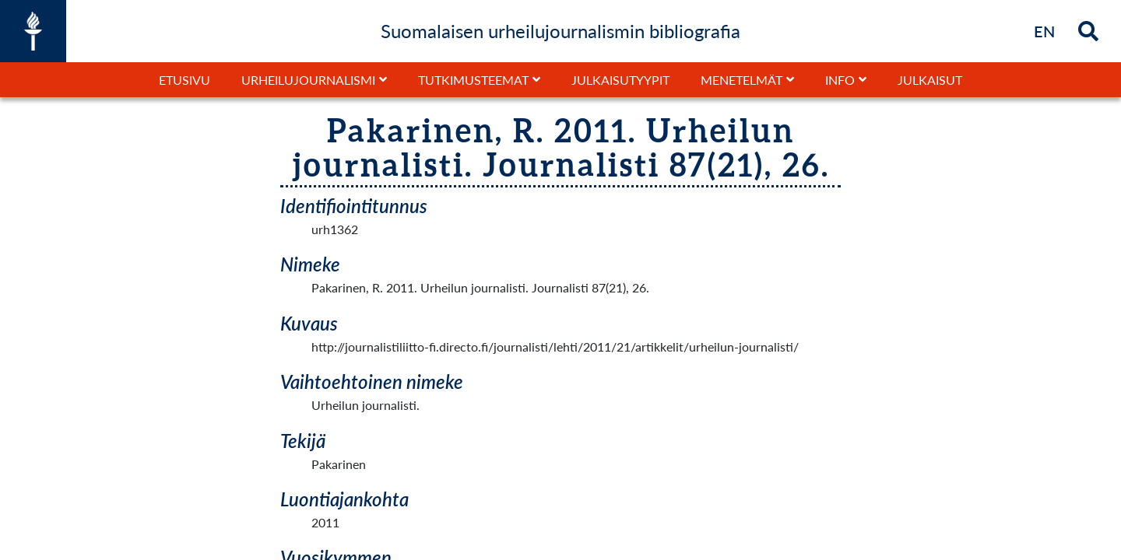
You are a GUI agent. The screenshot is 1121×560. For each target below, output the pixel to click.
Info (840, 79)
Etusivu (184, 79)
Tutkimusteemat (473, 79)
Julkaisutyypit (620, 79)
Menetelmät (741, 79)
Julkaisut (930, 79)
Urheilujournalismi (308, 79)
